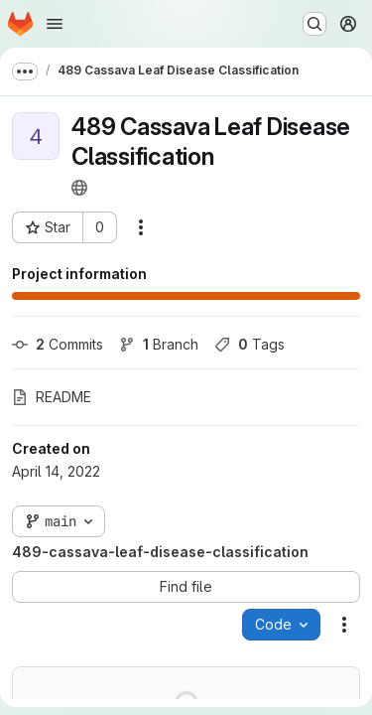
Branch (158, 344)
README (51, 396)
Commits (57, 344)
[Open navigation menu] (54, 24)
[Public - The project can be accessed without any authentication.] (79, 188)
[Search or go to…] (314, 24)
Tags (249, 344)
